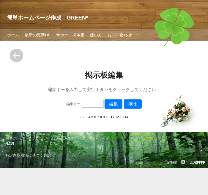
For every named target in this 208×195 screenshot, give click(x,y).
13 (121, 117)
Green (172, 162)
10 (107, 117)
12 (117, 117)
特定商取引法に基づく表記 (28, 155)
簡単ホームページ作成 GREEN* (47, 18)
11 (112, 117)
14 (126, 117)
